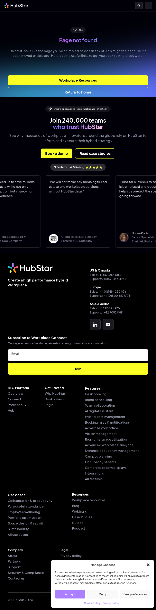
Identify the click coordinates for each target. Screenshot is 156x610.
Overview (15, 393)
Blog (75, 506)
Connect (14, 399)
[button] (148, 565)
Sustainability (18, 529)
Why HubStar (55, 393)
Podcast (78, 528)
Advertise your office (101, 428)
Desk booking (96, 394)
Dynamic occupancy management (112, 451)
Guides (77, 523)
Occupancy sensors (100, 462)
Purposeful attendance (26, 506)
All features (94, 479)
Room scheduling (98, 400)
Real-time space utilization (106, 439)
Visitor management (101, 434)
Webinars (79, 511)
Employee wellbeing (24, 512)
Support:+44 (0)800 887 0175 (110, 295)
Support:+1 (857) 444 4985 (108, 279)
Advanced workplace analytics (109, 445)
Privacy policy (71, 556)
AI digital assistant (99, 411)
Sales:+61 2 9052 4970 (105, 308)
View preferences (135, 594)
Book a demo (55, 399)
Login (49, 405)
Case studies (82, 517)
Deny (102, 594)
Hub (11, 410)
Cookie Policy (92, 603)
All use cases (18, 535)
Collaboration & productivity (30, 501)
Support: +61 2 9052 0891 (107, 312)
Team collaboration (100, 405)
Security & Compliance (26, 573)
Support (14, 567)
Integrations (94, 473)
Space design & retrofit (26, 523)
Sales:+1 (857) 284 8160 (106, 274)
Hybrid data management (105, 417)
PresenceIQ (17, 405)
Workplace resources (89, 500)
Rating (77, 167)
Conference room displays (106, 468)
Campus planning (98, 456)
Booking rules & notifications (107, 422)
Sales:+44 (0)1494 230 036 (108, 291)
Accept (70, 594)
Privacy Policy (111, 603)
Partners (14, 561)
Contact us (16, 578)
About (12, 556)
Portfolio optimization (25, 518)
